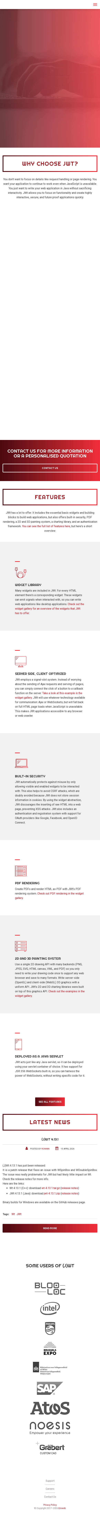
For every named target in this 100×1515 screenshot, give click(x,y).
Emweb (62, 1508)
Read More (50, 1228)
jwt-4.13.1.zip (52, 1193)
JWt (7, 4)
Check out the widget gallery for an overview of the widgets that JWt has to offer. (49, 608)
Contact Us (50, 468)
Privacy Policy (50, 1505)
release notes (69, 1188)
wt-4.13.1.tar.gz (51, 1188)
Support (50, 1480)
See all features (50, 1101)
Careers (50, 1488)
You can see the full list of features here (46, 526)
